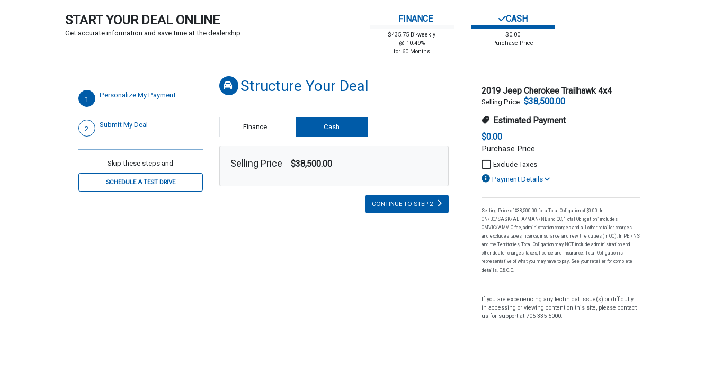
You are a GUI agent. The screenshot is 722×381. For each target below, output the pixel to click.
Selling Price (256, 163)
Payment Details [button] (516, 179)
